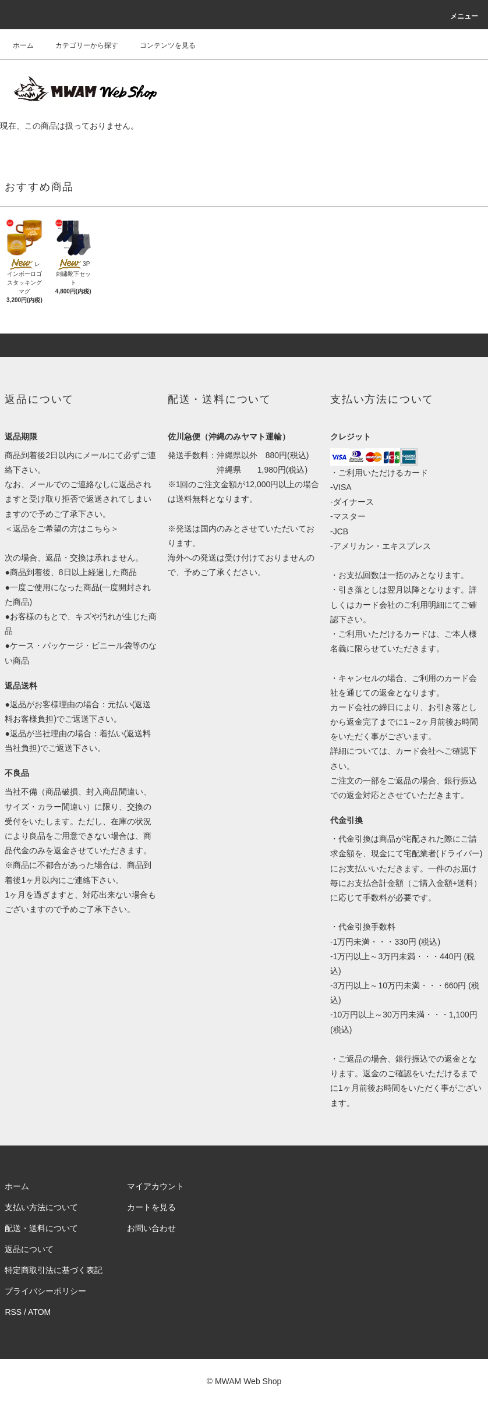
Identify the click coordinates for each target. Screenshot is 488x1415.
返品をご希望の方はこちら (62, 528)
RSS (13, 1312)
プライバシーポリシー (45, 1291)
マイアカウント (155, 1186)
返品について (29, 1249)
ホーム (23, 45)
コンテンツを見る (161, 45)
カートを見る (151, 1207)
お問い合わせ (151, 1228)
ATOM (39, 1312)
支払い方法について (41, 1207)
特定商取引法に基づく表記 (53, 1270)
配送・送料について (41, 1228)
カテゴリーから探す (79, 45)
